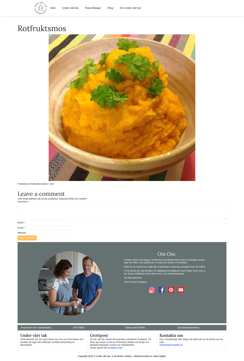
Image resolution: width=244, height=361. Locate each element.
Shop (110, 8)
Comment (23, 201)
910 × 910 (49, 184)
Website (22, 232)
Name (21, 222)
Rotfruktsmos (37, 184)
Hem (53, 8)
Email (21, 227)
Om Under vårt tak (130, 8)
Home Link (40, 8)
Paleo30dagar (93, 8)
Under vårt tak (70, 8)
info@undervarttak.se (171, 345)
